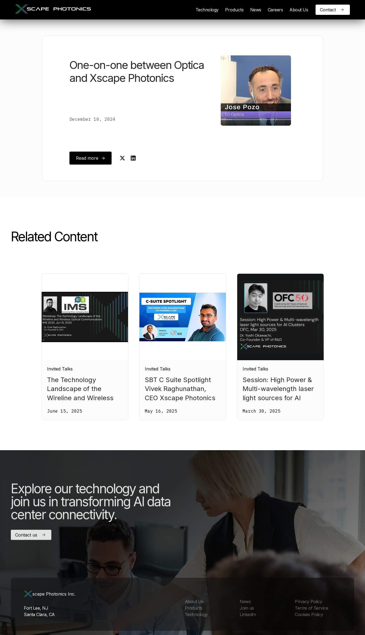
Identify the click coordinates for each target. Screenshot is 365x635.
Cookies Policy (309, 614)
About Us (298, 9)
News (255, 9)
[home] (53, 9)
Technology (207, 9)
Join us (247, 608)
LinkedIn (248, 614)
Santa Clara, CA (39, 614)
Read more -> (90, 158)
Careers (275, 9)
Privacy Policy (308, 601)
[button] (234, 9)
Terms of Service (311, 608)
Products (234, 9)
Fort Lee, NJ (36, 608)
